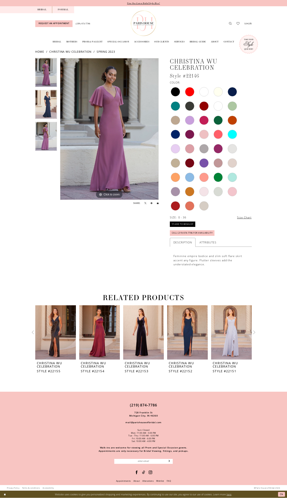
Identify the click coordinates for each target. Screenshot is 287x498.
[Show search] (230, 23)
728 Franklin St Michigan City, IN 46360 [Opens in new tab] (143, 414)
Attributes (208, 242)
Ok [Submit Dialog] (281, 494)
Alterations (148, 481)
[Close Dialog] (5, 494)
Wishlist (160, 481)
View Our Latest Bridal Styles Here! (143, 3)
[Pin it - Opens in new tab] (151, 203)
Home (39, 51)
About (136, 481)
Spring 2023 (106, 51)
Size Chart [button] (244, 217)
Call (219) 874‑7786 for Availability (192, 233)
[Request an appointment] (54, 23)
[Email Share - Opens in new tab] (158, 203)
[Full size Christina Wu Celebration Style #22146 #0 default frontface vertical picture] (109, 129)
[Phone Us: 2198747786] (83, 23)
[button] (248, 23)
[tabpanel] (46, 74)
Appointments (123, 481)
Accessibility (48, 488)
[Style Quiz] (249, 44)
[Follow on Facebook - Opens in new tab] (137, 472)
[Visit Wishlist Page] (238, 23)
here (229, 494)
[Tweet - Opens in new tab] (145, 203)
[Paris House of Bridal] (143, 23)
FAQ (169, 481)
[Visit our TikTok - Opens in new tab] (144, 472)
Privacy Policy (13, 488)
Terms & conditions (31, 488)
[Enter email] (143, 461)
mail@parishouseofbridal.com (143, 422)
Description (182, 242)
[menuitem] (42, 9)
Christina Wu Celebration (70, 51)
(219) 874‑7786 (143, 405)
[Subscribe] (169, 461)
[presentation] (55, 332)
